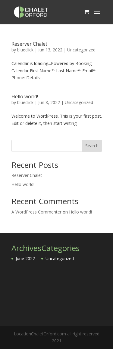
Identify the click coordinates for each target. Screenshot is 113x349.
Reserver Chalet (29, 44)
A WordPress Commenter (36, 212)
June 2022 (25, 258)
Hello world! (24, 96)
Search (92, 145)
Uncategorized (81, 50)
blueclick (25, 50)
